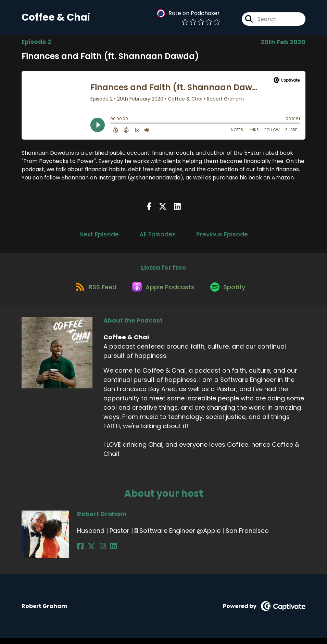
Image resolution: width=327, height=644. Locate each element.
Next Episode (99, 236)
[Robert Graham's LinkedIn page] (105, 552)
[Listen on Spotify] (230, 292)
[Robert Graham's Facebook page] (80, 552)
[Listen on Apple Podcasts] (163, 292)
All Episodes (157, 236)
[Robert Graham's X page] (88, 552)
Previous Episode (222, 236)
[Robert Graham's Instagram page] (97, 552)
